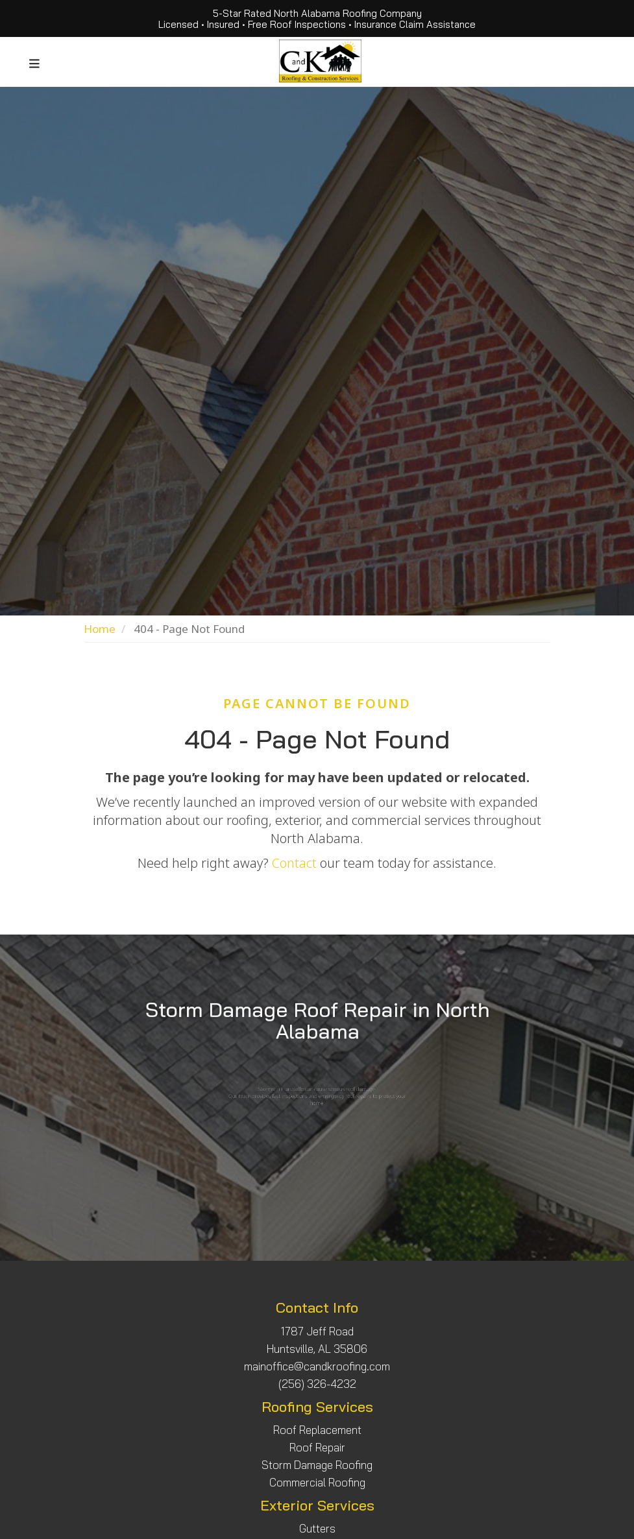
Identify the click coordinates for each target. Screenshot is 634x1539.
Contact (294, 863)
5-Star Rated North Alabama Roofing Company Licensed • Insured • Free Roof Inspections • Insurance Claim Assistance (317, 18)
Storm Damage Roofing (317, 1465)
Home (100, 628)
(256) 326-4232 (317, 1383)
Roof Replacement (317, 1430)
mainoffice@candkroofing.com (317, 1366)
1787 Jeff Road (317, 1331)
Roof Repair (317, 1447)
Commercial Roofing (317, 1482)
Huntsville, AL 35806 (317, 1348)
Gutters (317, 1528)
